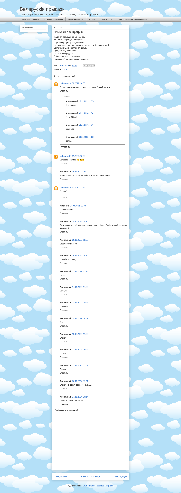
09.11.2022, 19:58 (80, 240)
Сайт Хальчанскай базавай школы (132, 19)
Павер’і (92, 19)
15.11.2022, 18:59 (80, 318)
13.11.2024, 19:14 (80, 397)
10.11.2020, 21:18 (77, 187)
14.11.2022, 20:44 (80, 303)
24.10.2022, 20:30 (80, 222)
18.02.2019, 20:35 (77, 83)
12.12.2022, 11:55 (80, 334)
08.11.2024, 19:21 (80, 381)
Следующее (60, 476)
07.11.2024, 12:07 (80, 365)
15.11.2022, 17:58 (87, 101)
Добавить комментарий (66, 410)
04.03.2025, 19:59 (87, 125)
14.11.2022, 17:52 (80, 287)
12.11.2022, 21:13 (80, 271)
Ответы (66, 97)
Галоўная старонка (30, 19)
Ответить (64, 91)
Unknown (64, 83)
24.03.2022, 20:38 (78, 206)
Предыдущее (120, 476)
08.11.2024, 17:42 (87, 113)
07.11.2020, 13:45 (77, 156)
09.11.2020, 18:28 (80, 172)
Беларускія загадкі (76, 19)
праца (64, 69)
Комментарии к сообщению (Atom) (98, 486)
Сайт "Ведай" (106, 19)
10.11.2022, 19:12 (80, 256)
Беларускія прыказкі (43, 9)
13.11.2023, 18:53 (80, 350)
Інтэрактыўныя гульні (53, 19)
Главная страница (90, 476)
